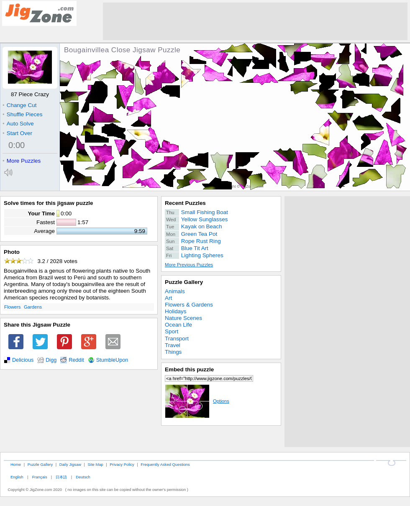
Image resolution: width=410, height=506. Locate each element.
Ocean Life (178, 325)
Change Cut (19, 105)
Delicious (22, 360)
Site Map (95, 464)
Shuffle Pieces (22, 114)
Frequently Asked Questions (165, 464)
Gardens (33, 306)
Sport (171, 331)
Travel (172, 345)
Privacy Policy (122, 464)
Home (15, 464)
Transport (177, 338)
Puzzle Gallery (184, 282)
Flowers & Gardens (189, 305)
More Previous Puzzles (189, 264)
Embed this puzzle (189, 369)
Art (168, 298)
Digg (51, 360)
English (16, 477)
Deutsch (83, 477)
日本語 (61, 477)
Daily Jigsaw (70, 464)
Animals (175, 291)
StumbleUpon (112, 360)
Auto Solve (18, 123)
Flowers (12, 306)
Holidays (176, 311)
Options (197, 401)
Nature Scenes (183, 318)
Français (39, 477)
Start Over (17, 133)
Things (173, 352)
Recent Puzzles (185, 203)
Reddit (76, 360)
